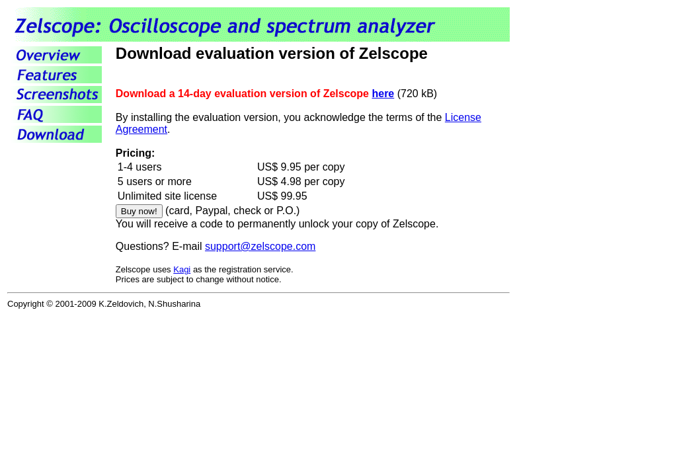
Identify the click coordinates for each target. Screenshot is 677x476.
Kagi (181, 269)
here (383, 93)
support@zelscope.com (260, 246)
